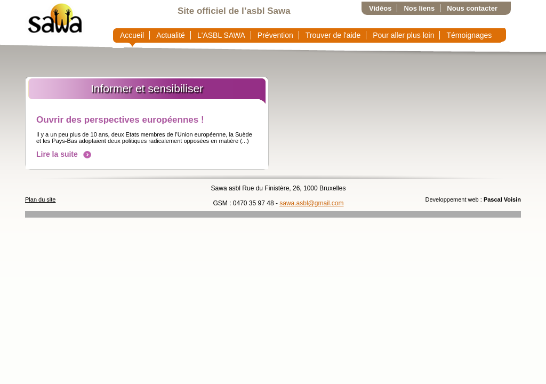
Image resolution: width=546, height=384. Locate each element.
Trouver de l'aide (333, 35)
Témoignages (469, 35)
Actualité (170, 35)
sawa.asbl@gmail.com (311, 203)
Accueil (132, 35)
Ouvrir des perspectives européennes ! (120, 120)
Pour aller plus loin (403, 35)
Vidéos (380, 8)
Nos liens (419, 8)
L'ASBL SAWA (221, 35)
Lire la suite (63, 154)
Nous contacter (472, 8)
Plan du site (40, 199)
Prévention (275, 35)
